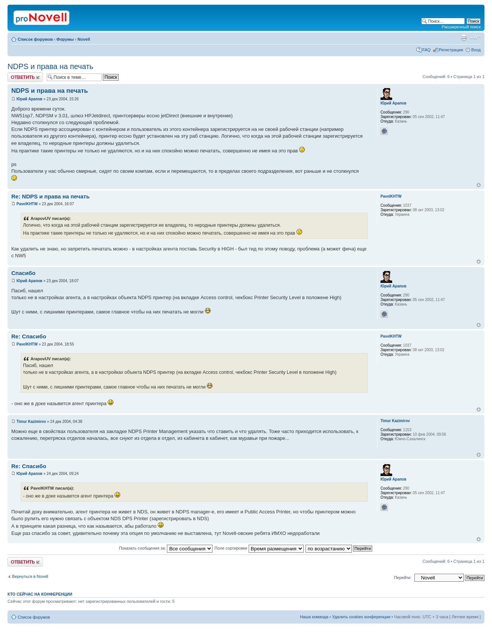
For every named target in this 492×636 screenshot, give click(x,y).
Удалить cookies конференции (361, 616)
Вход (476, 50)
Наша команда (314, 616)
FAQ (426, 50)
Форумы (65, 39)
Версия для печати (464, 37)
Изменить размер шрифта (475, 37)
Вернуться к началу (479, 185)
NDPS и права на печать (50, 66)
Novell (84, 39)
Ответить (25, 77)
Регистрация (451, 50)
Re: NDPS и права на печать (50, 196)
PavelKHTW (27, 204)
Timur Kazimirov (31, 421)
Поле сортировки (258, 548)
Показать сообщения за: (166, 548)
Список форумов (35, 39)
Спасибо (23, 273)
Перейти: (403, 577)
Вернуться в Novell (30, 576)
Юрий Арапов (30, 99)
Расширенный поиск (461, 27)
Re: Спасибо (28, 336)
